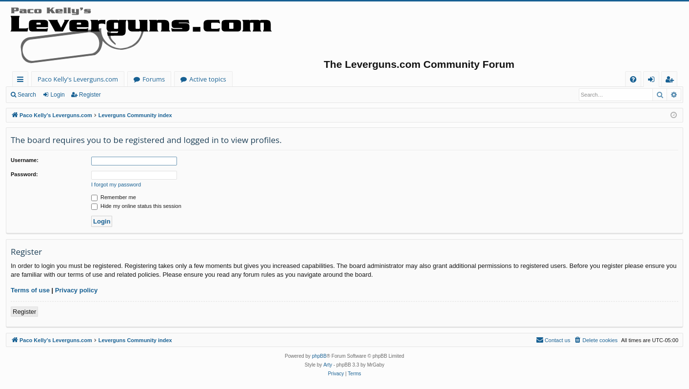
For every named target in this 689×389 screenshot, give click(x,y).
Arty (327, 365)
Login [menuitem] (653, 81)
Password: (24, 174)
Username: (25, 160)
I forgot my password (116, 184)
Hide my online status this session (136, 206)
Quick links (22, 81)
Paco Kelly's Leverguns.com (78, 79)
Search (27, 94)
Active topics (207, 79)
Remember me (113, 197)
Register (90, 94)
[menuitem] (633, 79)
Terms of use (30, 290)
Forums (153, 79)
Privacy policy (76, 290)
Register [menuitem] (671, 81)
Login (57, 94)
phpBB (319, 356)
